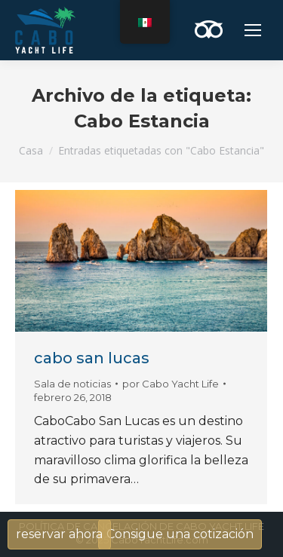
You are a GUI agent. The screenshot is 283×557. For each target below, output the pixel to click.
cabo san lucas (91, 358)
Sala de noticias (72, 384)
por (170, 384)
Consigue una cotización (180, 534)
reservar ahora (59, 534)
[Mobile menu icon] (253, 30)
